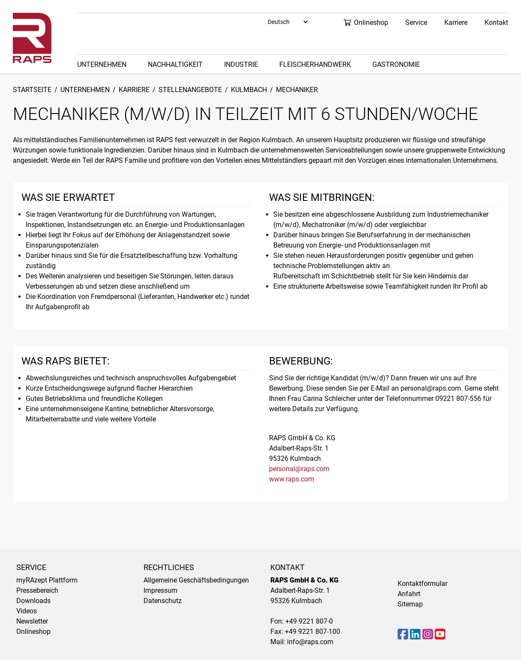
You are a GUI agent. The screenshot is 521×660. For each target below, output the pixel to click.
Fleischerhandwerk (315, 64)
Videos (26, 611)
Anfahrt (409, 594)
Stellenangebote (190, 90)
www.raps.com (291, 479)
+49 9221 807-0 (309, 621)
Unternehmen (101, 64)
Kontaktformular (422, 583)
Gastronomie (396, 64)
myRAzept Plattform (47, 580)
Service (416, 22)
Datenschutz (163, 601)
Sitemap (410, 604)
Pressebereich (37, 590)
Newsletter (32, 621)
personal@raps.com (299, 469)
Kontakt (496, 22)
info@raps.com (310, 642)
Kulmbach (249, 90)
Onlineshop (365, 22)
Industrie (241, 64)
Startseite (32, 90)
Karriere (455, 22)
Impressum (160, 590)
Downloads (33, 601)
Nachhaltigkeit (175, 64)
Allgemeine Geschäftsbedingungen (196, 580)
